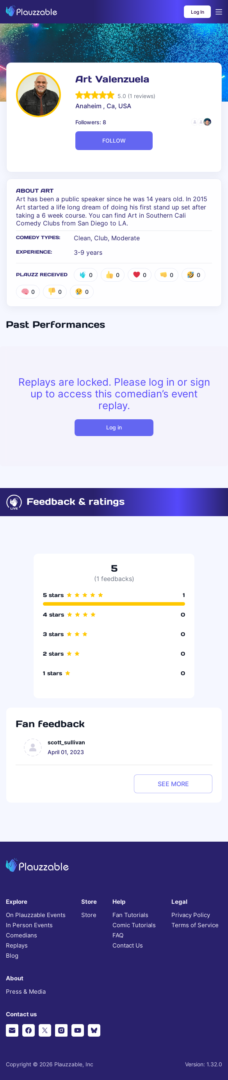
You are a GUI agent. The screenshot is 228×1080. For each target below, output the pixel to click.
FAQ (117, 935)
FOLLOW (114, 140)
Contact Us (127, 945)
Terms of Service (195, 925)
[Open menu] (219, 12)
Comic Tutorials (134, 925)
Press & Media (26, 991)
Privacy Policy (190, 915)
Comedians (21, 935)
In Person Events (29, 925)
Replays (17, 945)
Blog (12, 955)
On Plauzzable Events (36, 915)
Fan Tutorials (130, 915)
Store (88, 915)
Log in (114, 427)
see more (173, 784)
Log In (197, 12)
